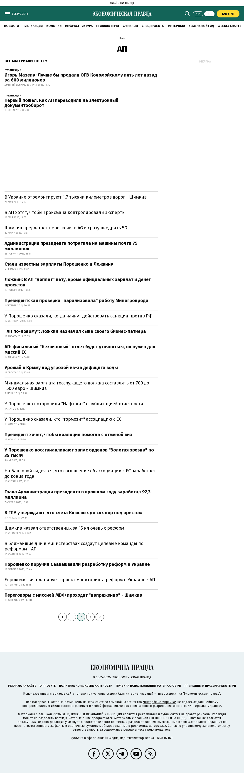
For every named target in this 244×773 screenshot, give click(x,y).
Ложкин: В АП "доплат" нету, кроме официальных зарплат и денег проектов (78, 282)
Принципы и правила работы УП (210, 685)
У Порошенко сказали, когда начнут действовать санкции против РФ (79, 316)
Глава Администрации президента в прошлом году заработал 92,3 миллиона (77, 494)
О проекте (47, 685)
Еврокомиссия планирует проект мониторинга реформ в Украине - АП (80, 579)
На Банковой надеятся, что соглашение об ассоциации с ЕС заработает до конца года (80, 473)
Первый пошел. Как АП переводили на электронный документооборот (61, 103)
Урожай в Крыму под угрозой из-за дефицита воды (61, 367)
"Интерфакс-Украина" (159, 702)
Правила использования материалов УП (148, 685)
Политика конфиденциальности (85, 685)
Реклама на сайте (22, 685)
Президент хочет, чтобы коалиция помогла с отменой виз (68, 434)
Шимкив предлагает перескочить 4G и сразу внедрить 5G (66, 227)
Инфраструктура (79, 26)
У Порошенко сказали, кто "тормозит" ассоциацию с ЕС (63, 419)
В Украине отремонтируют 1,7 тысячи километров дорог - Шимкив (76, 197)
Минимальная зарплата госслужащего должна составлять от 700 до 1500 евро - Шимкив (77, 385)
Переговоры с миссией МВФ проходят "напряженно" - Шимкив (73, 595)
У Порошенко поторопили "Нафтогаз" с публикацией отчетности (74, 403)
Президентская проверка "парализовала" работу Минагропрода (76, 300)
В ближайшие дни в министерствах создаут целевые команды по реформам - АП (74, 546)
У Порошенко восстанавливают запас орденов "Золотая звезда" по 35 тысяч (79, 452)
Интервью (176, 26)
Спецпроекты (153, 26)
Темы (122, 38)
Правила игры (107, 26)
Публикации (32, 26)
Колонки (54, 26)
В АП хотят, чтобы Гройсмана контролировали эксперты (65, 212)
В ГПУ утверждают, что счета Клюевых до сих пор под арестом (73, 512)
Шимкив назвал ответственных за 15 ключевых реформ (64, 528)
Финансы (130, 26)
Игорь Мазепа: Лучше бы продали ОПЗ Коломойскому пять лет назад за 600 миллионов (81, 77)
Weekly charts (230, 26)
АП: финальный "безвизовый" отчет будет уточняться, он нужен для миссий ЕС (80, 349)
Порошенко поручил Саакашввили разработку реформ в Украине (77, 564)
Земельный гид (201, 26)
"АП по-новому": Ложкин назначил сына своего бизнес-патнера (75, 331)
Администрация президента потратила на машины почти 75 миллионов (71, 245)
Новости (11, 26)
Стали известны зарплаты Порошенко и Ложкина (59, 264)
